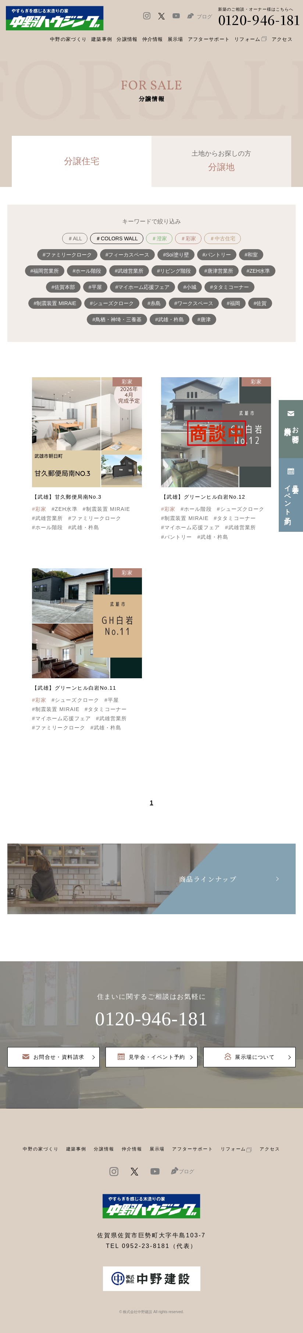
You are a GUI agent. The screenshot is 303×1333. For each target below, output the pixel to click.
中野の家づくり (40, 1149)
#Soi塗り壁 (176, 255)
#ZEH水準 (258, 271)
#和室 (251, 255)
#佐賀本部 (63, 287)
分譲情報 (104, 1149)
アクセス (270, 1149)
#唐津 (204, 319)
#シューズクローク (112, 303)
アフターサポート (192, 1149)
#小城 (189, 287)
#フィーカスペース (128, 255)
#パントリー (217, 255)
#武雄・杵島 (169, 319)
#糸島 (154, 303)
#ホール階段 (86, 271)
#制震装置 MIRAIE (55, 303)
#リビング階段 (174, 271)
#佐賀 (260, 303)
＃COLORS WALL (117, 238)
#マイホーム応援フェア (142, 287)
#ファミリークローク (67, 255)
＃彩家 (188, 238)
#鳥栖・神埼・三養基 (117, 319)
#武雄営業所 (129, 271)
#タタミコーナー (229, 287)
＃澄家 (159, 238)
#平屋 (95, 287)
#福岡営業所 (45, 271)
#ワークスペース (193, 303)
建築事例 (101, 39)
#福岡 (233, 303)
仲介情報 (132, 1149)
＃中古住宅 (222, 238)
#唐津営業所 (218, 271)
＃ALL (75, 238)
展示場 (157, 1149)
